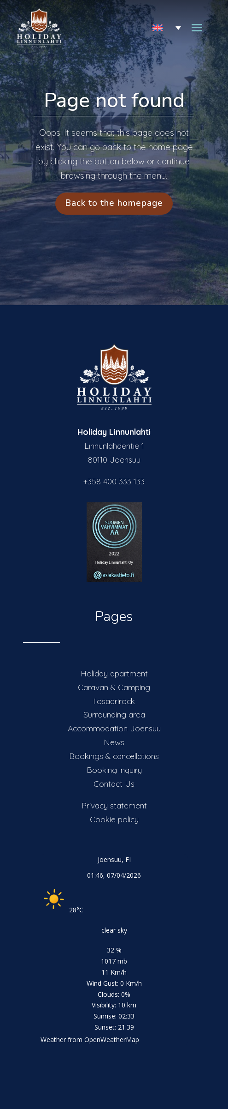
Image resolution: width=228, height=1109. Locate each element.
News (114, 742)
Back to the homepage (114, 203)
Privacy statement (114, 805)
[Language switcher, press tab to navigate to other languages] (160, 28)
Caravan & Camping (114, 687)
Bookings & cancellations (114, 756)
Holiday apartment (114, 673)
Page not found (114, 100)
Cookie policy (114, 819)
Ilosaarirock (114, 701)
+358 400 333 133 (114, 481)
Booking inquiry (114, 770)
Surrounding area (114, 714)
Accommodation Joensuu (114, 728)
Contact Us (114, 783)
